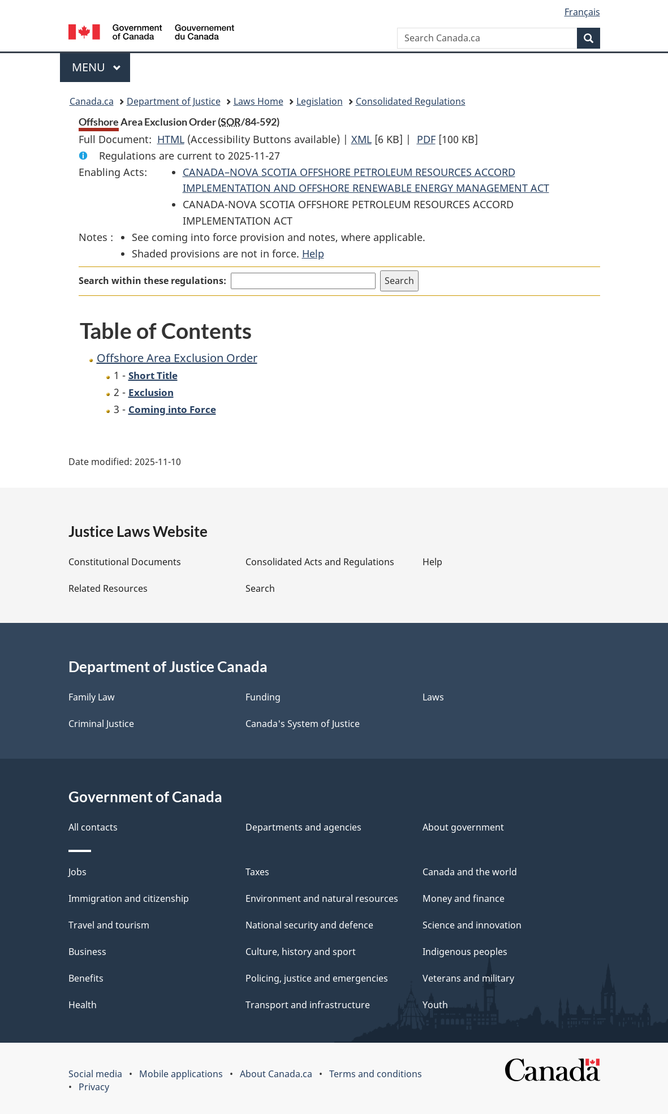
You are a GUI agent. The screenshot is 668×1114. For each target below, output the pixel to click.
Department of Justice (174, 101)
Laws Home (258, 101)
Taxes (257, 872)
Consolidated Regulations (411, 101)
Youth (435, 1005)
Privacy (94, 1087)
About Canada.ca (276, 1074)
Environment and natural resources (321, 898)
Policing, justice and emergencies (316, 978)
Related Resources (108, 588)
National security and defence (309, 925)
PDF (426, 139)
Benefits (86, 978)
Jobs (77, 872)
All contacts (93, 827)
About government (463, 827)
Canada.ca (92, 101)
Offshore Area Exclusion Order (177, 357)
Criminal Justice (101, 723)
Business (87, 951)
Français (582, 12)
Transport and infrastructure (307, 1005)
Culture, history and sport (300, 951)
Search (260, 588)
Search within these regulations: (152, 280)
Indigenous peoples (465, 951)
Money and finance (464, 898)
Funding (263, 697)
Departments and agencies (303, 827)
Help (313, 253)
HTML (170, 139)
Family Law (91, 697)
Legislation (319, 101)
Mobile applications (181, 1074)
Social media (95, 1074)
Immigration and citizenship (128, 898)
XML (361, 139)
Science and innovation (472, 925)
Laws (433, 697)
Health (82, 1005)
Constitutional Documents (124, 562)
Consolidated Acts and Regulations (319, 562)
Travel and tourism (108, 925)
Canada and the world (470, 872)
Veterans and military (468, 978)
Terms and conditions (375, 1074)
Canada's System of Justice (302, 723)
